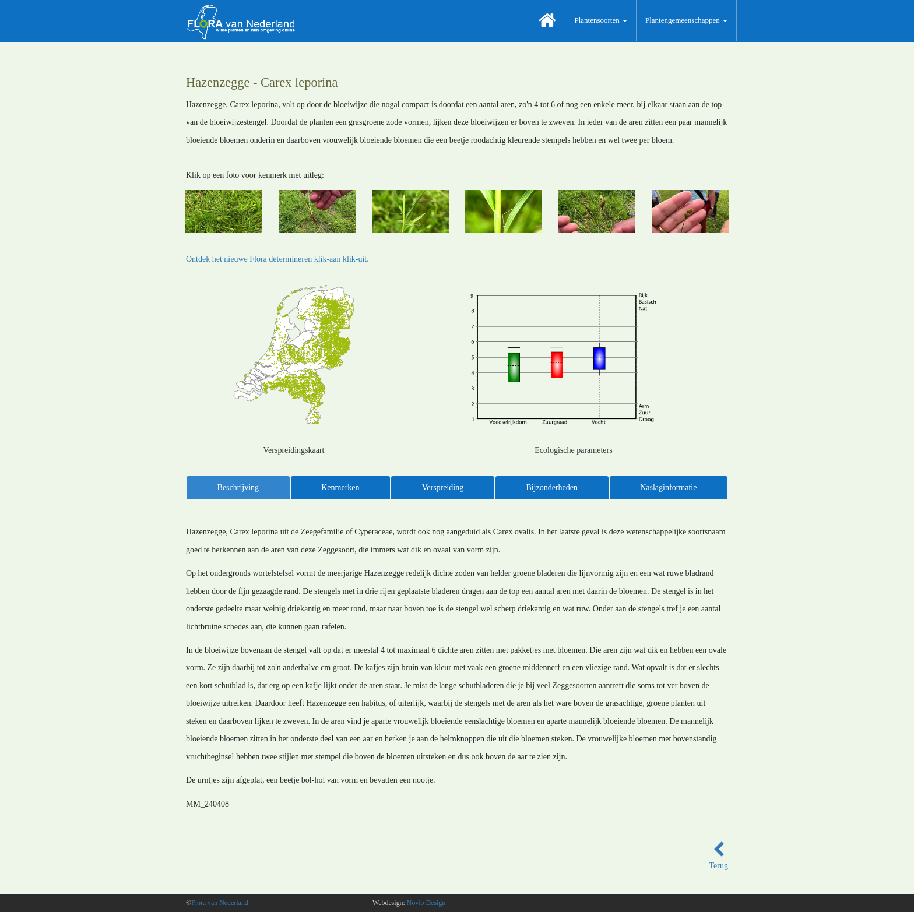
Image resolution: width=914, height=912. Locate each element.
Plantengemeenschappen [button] (686, 20)
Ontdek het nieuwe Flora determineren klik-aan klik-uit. (277, 259)
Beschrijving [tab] (238, 487)
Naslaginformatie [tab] (668, 487)
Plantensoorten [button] (600, 20)
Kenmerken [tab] (340, 487)
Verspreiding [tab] (443, 487)
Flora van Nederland (219, 903)
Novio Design (426, 903)
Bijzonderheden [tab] (552, 487)
